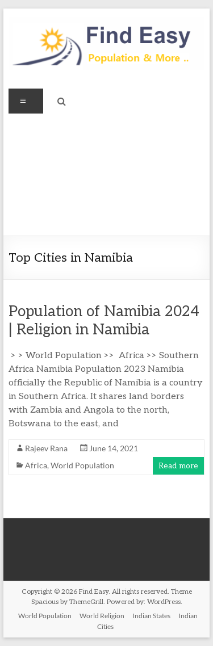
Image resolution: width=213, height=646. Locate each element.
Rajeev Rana (46, 448)
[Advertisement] (106, 174)
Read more (178, 466)
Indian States (151, 615)
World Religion (102, 615)
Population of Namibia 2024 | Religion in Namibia (104, 321)
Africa (36, 465)
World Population (82, 465)
